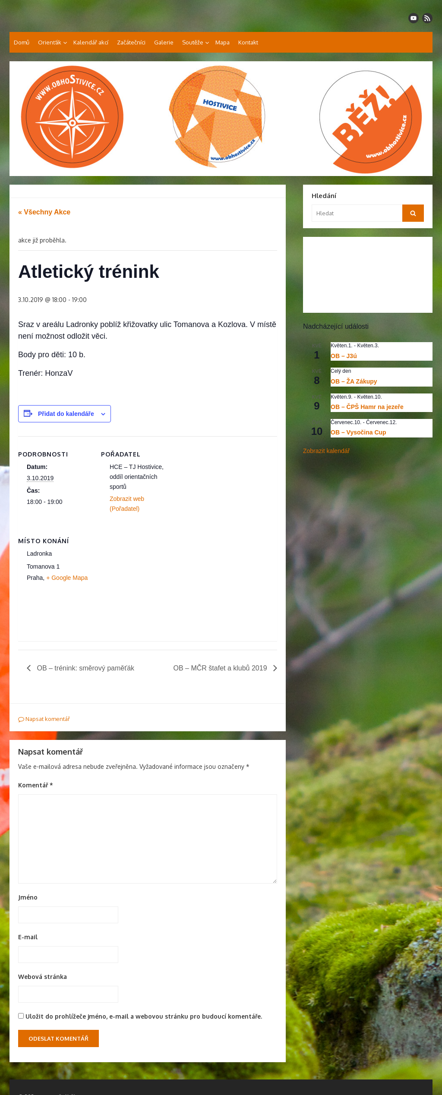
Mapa (222, 42)
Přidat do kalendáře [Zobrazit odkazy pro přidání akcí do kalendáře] (66, 413)
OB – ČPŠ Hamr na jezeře (367, 406)
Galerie (164, 42)
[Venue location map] (146, 582)
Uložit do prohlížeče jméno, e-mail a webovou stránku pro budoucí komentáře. (143, 1016)
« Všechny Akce (44, 212)
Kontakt (248, 42)
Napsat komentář (44, 718)
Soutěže (192, 42)
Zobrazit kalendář (326, 450)
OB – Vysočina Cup (358, 432)
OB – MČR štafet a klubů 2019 (221, 668)
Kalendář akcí (90, 42)
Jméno (28, 897)
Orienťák (49, 42)
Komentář (35, 785)
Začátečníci (131, 42)
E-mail (28, 937)
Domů (21, 42)
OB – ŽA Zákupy (354, 381)
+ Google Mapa (67, 577)
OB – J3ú (344, 355)
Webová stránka (42, 976)
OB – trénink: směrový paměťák (84, 668)
